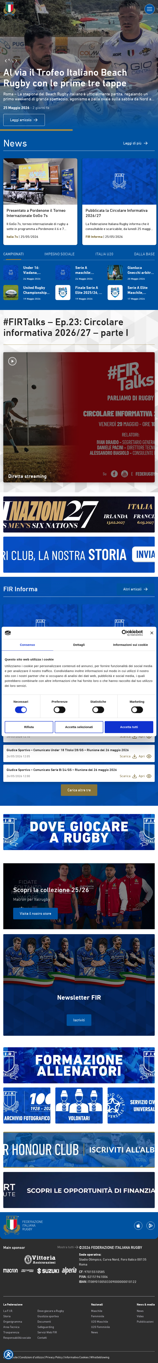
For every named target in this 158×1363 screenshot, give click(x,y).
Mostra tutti (68, 1247)
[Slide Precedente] (5, 61)
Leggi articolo (24, 119)
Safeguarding (45, 1327)
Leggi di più (135, 143)
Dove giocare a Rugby (50, 1311)
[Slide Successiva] (16, 61)
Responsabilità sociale (17, 1337)
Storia (6, 1316)
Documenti (44, 1321)
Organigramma (12, 1321)
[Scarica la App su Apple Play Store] (138, 1225)
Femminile (97, 1316)
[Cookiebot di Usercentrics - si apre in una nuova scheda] (125, 633)
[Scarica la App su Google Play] (150, 1225)
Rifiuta (29, 727)
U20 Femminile (100, 1327)
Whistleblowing (99, 1357)
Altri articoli (135, 589)
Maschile (96, 1311)
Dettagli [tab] (79, 644)
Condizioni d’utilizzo (31, 1357)
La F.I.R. (8, 1311)
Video (140, 1316)
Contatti (42, 1337)
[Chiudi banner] (151, 632)
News (94, 1332)
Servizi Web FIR (47, 1332)
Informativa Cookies (76, 1357)
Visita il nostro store (35, 913)
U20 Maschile (99, 1321)
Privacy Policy (54, 1357)
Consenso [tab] (27, 644)
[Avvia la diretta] (79, 361)
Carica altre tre (79, 790)
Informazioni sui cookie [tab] (130, 644)
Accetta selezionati (79, 727)
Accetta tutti (129, 727)
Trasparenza (11, 1332)
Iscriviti (79, 1020)
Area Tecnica (11, 1327)
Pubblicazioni (145, 1321)
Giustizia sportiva (48, 1316)
